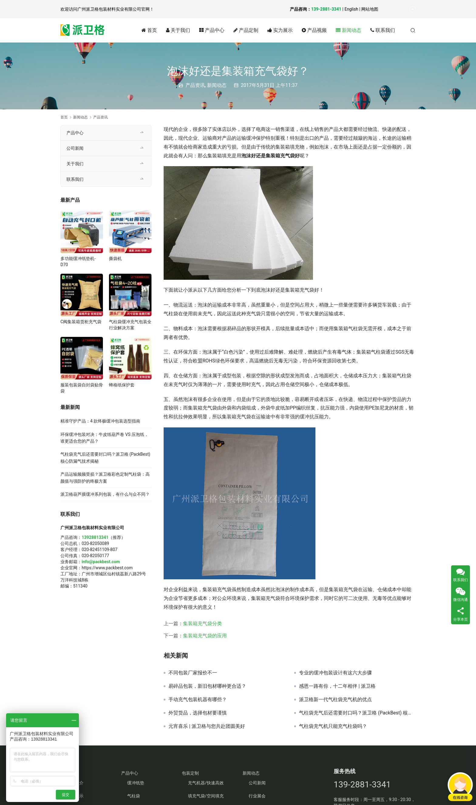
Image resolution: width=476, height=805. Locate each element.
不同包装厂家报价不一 (192, 673)
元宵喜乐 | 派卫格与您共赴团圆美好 (206, 726)
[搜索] (413, 30)
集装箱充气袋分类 (202, 623)
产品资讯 (195, 85)
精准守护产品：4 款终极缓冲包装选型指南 (100, 421)
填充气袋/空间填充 (206, 795)
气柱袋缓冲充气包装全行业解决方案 (130, 324)
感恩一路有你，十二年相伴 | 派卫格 (337, 686)
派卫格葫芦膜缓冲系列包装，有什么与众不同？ (105, 494)
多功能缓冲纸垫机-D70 (78, 261)
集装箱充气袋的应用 (205, 636)
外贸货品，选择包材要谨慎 (197, 713)
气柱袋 (133, 795)
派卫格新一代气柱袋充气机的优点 (335, 699)
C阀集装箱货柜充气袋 (80, 321)
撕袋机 (115, 258)
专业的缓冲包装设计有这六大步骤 (335, 673)
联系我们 (382, 30)
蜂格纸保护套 (121, 384)
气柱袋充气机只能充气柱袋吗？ (333, 726)
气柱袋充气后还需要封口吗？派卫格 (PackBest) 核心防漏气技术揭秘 (357, 713)
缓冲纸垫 (135, 782)
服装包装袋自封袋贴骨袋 (81, 387)
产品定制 (245, 30)
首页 (149, 30)
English (351, 9)
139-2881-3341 (326, 9)
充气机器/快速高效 (206, 782)
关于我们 (178, 30)
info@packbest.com (101, 561)
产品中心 (211, 30)
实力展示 (280, 30)
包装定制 (190, 773)
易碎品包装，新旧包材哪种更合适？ (207, 686)
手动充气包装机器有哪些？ (197, 699)
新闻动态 (348, 30)
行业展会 (257, 795)
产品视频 (314, 30)
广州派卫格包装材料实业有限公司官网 (113, 9)
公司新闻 (74, 148)
